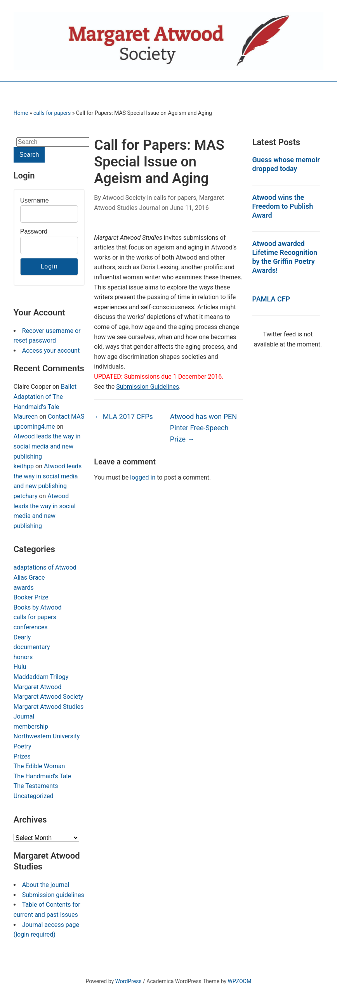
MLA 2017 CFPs (123, 416)
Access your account (51, 350)
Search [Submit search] (29, 154)
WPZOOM (240, 981)
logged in (142, 477)
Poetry (22, 746)
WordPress (128, 981)
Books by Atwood (38, 607)
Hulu (20, 666)
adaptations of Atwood (45, 567)
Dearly (22, 637)
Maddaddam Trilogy (41, 677)
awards (24, 587)
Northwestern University (47, 736)
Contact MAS (66, 416)
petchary (26, 496)
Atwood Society (124, 197)
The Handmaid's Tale (42, 776)
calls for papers (52, 113)
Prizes (22, 756)
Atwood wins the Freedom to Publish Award (282, 206)
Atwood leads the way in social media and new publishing (47, 446)
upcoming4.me (34, 426)
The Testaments (36, 786)
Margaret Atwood (37, 687)
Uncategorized (34, 796)
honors (23, 657)
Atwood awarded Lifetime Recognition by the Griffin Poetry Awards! (284, 256)
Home (21, 113)
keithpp (24, 466)
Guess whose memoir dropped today (286, 164)
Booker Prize (31, 597)
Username (34, 200)
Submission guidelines (53, 895)
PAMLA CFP (271, 299)
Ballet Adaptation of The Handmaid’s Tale (45, 396)
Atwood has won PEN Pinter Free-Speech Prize (203, 427)
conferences (31, 627)
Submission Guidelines (147, 386)
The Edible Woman (39, 766)
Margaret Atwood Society (48, 696)
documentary (32, 647)
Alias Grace (29, 577)
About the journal (45, 884)
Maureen (26, 416)
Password (33, 231)
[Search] (52, 142)
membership (31, 726)
